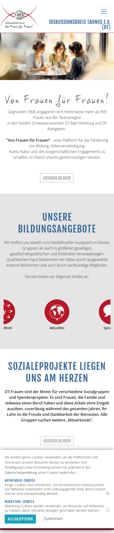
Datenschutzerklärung (21, 472)
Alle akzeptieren (20, 519)
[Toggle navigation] (103, 11)
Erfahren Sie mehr (57, 177)
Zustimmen (53, 518)
